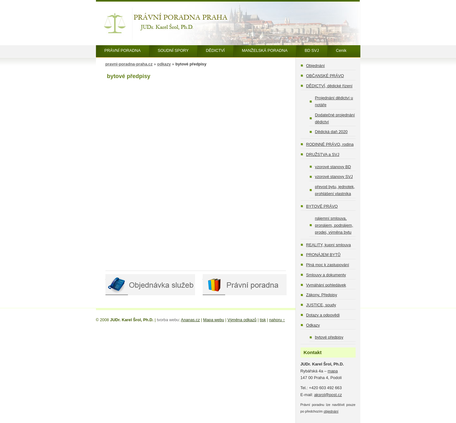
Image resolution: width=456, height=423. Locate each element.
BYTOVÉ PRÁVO (322, 206)
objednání (331, 411)
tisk (263, 319)
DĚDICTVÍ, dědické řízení (329, 85)
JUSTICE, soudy (321, 305)
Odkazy (313, 325)
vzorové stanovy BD (333, 166)
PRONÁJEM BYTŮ (323, 254)
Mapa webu (213, 319)
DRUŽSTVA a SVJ (322, 154)
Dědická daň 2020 (331, 131)
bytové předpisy (329, 337)
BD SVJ (312, 50)
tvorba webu (168, 319)
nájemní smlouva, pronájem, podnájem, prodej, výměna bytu (334, 225)
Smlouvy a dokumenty (326, 275)
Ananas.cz (190, 319)
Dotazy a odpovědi (323, 315)
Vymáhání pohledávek (326, 285)
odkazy (164, 64)
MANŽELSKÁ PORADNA (265, 50)
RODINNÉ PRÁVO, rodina (330, 144)
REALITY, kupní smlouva (328, 244)
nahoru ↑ (277, 319)
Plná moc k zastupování (327, 264)
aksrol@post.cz (328, 394)
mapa (333, 371)
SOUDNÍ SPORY (173, 50)
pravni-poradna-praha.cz (129, 64)
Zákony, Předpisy (321, 294)
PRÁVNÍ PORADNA (122, 50)
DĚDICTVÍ (215, 50)
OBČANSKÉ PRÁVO (325, 75)
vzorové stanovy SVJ (334, 176)
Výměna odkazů (241, 319)
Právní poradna (245, 284)
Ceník (341, 50)
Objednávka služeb (150, 284)
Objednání (315, 65)
